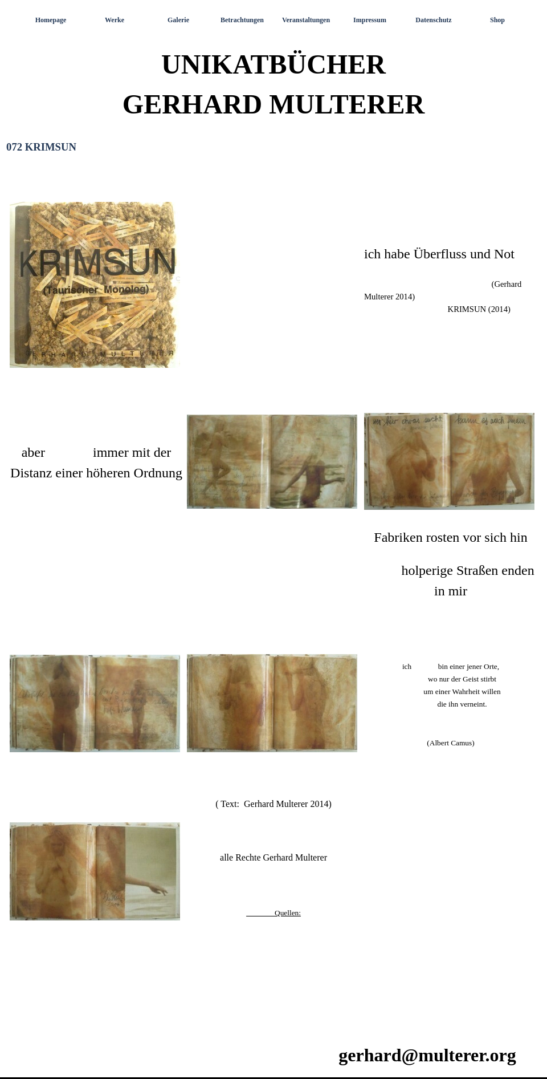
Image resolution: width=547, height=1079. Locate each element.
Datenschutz (433, 20)
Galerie (178, 20)
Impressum (369, 20)
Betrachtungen (242, 20)
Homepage (51, 20)
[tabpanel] (273, 594)
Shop (497, 20)
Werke (114, 20)
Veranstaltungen (306, 20)
